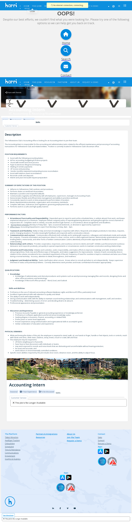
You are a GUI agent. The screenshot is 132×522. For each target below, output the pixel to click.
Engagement (10, 456)
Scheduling (9, 446)
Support (101, 440)
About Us (74, 82)
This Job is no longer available (16, 519)
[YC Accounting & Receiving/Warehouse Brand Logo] (66, 103)
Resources (49, 82)
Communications (12, 453)
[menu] (124, 5)
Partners (62, 82)
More (27, 8)
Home (26, 6)
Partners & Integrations (46, 434)
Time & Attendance (12, 450)
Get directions (8, 515)
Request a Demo (90, 6)
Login (32, 11)
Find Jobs (36, 6)
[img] (67, 369)
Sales (100, 437)
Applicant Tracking (12, 440)
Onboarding (10, 443)
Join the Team (73, 437)
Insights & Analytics (12, 459)
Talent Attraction (11, 437)
